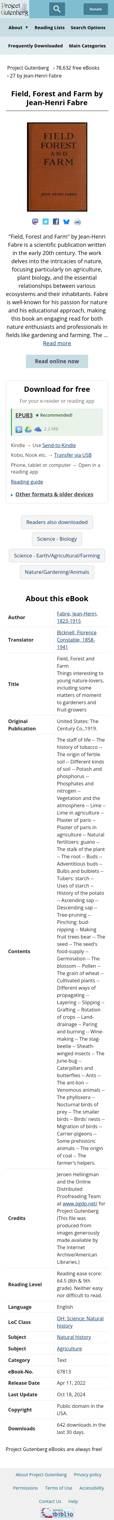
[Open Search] (57, 9)
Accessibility (91, 1488)
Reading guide (27, 481)
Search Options (88, 27)
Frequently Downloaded (35, 46)
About (19, 27)
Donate (96, 9)
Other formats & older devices (54, 494)
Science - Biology (57, 538)
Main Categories (87, 46)
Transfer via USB (73, 455)
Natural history (74, 1337)
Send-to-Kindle (59, 445)
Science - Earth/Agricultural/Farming (57, 555)
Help (73, 1501)
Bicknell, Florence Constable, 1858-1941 (76, 639)
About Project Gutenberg (41, 1474)
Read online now (57, 361)
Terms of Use (58, 1488)
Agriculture (69, 1348)
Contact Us (50, 1501)
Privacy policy (88, 1474)
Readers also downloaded (57, 522)
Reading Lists (50, 27)
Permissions (25, 1488)
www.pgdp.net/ (80, 1203)
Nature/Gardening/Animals (57, 571)
